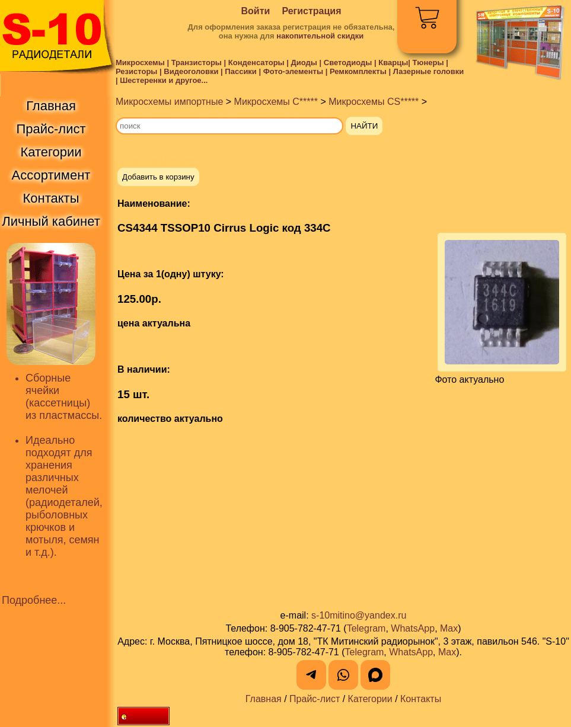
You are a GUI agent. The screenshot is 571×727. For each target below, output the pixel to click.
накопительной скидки (319, 35)
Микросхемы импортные (169, 102)
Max (449, 628)
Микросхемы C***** (276, 102)
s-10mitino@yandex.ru (358, 615)
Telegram (366, 628)
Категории (370, 699)
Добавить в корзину (158, 176)
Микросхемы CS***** (373, 102)
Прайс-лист (314, 699)
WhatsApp (413, 628)
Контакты (420, 699)
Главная (263, 699)
